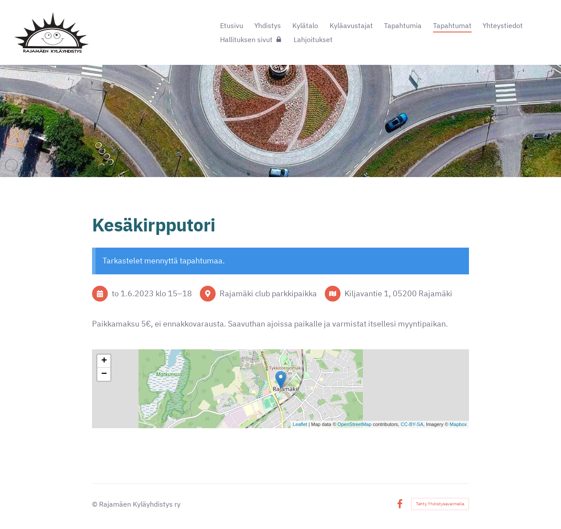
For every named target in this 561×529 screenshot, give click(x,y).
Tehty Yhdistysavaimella (440, 504)
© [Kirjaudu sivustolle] (95, 504)
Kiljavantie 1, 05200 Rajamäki (398, 293)
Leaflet (300, 424)
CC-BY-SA (412, 424)
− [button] (104, 374)
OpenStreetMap (354, 424)
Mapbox (458, 424)
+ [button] (104, 361)
